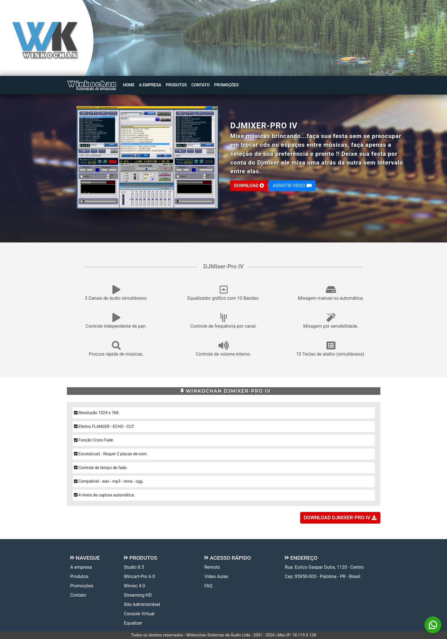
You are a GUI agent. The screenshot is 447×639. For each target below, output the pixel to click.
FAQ (208, 585)
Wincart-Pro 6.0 (139, 576)
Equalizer (133, 623)
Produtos (176, 85)
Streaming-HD (138, 595)
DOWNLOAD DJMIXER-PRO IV (340, 517)
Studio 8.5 (134, 567)
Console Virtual (139, 613)
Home (129, 85)
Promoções (226, 85)
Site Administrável (142, 604)
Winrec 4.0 (134, 585)
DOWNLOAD (249, 185)
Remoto (212, 567)
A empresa (150, 85)
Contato (200, 85)
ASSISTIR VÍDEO (291, 185)
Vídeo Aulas (216, 576)
